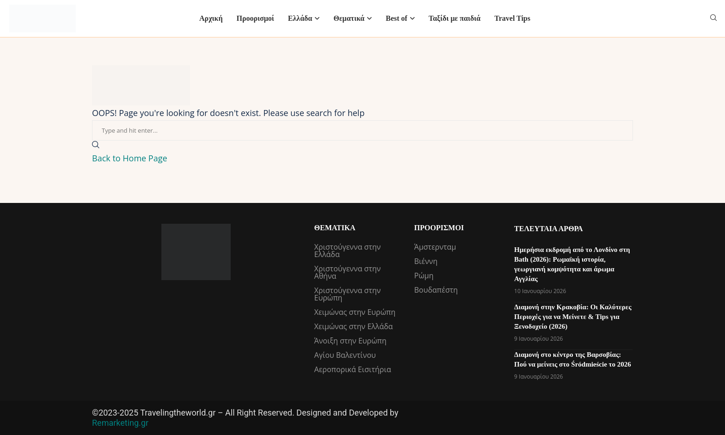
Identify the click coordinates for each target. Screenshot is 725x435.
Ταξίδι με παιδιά (454, 18)
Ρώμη (424, 275)
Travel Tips (512, 18)
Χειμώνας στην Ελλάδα (353, 326)
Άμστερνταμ (435, 247)
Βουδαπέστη (436, 290)
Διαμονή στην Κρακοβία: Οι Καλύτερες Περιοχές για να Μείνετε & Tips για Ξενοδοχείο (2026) (572, 316)
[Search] (713, 18)
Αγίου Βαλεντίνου (345, 355)
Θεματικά (348, 18)
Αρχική (210, 18)
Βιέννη (426, 261)
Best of (396, 18)
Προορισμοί (255, 18)
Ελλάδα (300, 18)
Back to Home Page (129, 158)
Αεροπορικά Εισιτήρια (352, 369)
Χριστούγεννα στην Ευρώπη (347, 294)
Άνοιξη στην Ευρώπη (350, 340)
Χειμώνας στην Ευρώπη (355, 312)
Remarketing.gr (120, 423)
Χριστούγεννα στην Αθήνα (347, 272)
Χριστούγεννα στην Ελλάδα (347, 250)
